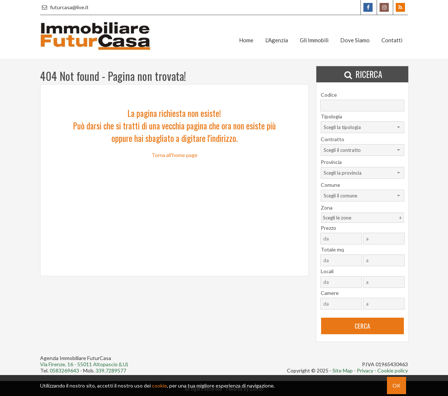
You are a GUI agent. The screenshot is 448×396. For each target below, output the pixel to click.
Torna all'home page (175, 155)
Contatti (391, 40)
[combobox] (362, 127)
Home (246, 40)
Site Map (343, 370)
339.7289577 (111, 370)
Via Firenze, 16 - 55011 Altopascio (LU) (84, 364)
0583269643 (64, 370)
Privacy (365, 370)
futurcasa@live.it (64, 7)
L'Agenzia (276, 40)
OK (396, 385)
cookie (159, 385)
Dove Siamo (355, 40)
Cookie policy (392, 370)
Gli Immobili (314, 40)
